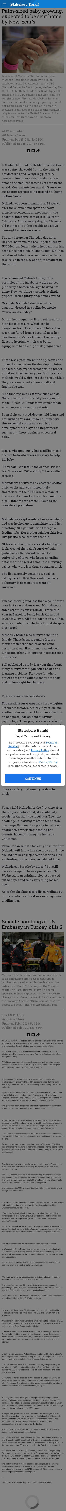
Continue (33, 778)
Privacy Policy (40, 750)
